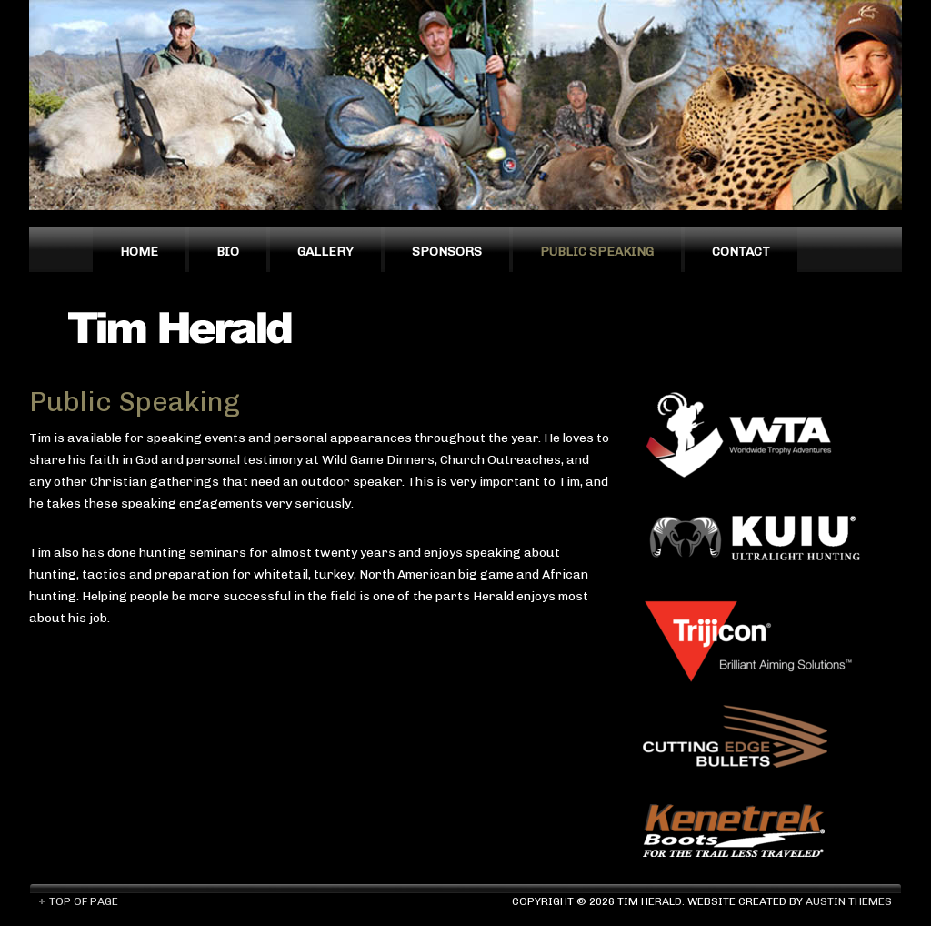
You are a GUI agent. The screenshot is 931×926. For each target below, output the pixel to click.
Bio (227, 251)
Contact (741, 251)
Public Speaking (597, 251)
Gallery (325, 251)
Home (139, 251)
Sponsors (447, 251)
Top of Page (83, 901)
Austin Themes (849, 901)
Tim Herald (188, 326)
